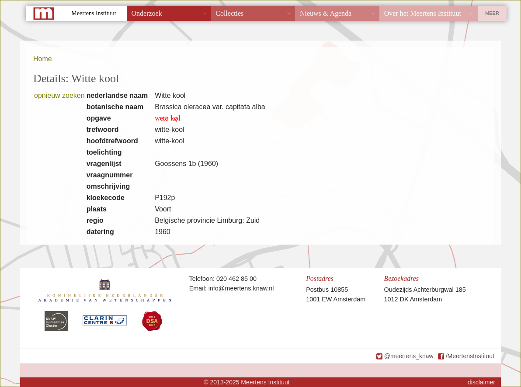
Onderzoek (147, 13)
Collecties (229, 13)
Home (42, 58)
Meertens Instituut (93, 13)
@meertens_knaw (409, 355)
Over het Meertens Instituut (422, 13)
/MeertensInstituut (470, 355)
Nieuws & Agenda (325, 13)
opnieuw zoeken (59, 95)
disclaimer (481, 382)
